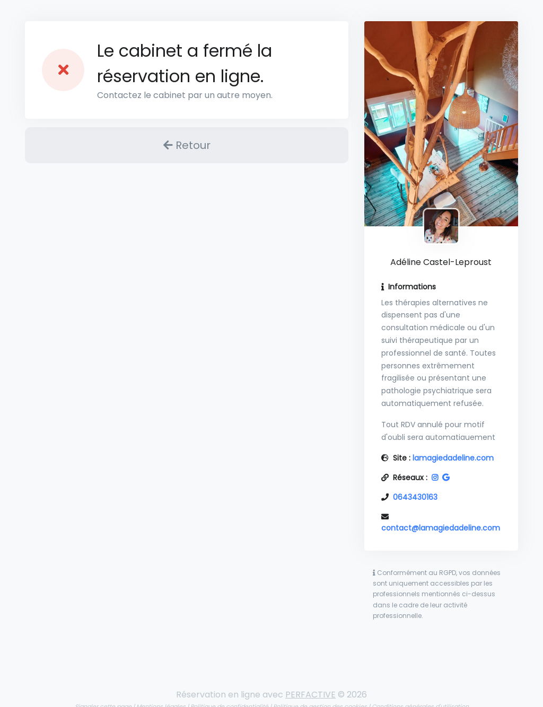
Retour (187, 145)
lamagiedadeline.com (453, 458)
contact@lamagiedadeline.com (440, 528)
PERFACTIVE (310, 694)
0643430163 (415, 497)
